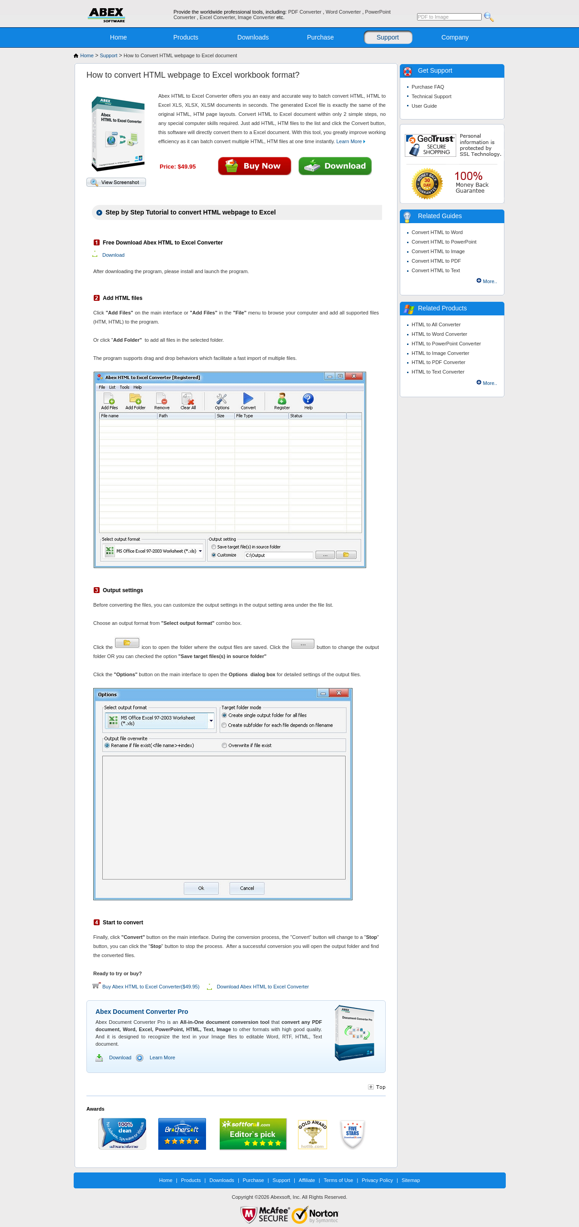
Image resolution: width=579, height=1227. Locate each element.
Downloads (253, 37)
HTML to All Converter (436, 324)
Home (118, 37)
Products (185, 37)
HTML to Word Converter (439, 334)
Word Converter (344, 12)
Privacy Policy (377, 1180)
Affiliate (307, 1180)
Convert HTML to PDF (436, 261)
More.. (490, 281)
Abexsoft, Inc (285, 1197)
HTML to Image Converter (440, 353)
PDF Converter (305, 12)
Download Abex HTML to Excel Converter (263, 986)
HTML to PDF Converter (438, 362)
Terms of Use (338, 1180)
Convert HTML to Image (438, 251)
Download (113, 255)
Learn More (350, 141)
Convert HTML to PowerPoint (444, 241)
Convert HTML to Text (436, 270)
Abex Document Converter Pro (142, 1011)
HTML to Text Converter (438, 371)
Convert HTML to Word (437, 232)
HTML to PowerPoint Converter (446, 343)
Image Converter (257, 17)
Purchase (320, 37)
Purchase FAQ (428, 87)
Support (388, 37)
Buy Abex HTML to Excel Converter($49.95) (151, 986)
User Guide (424, 106)
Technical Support (431, 96)
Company (455, 37)
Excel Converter (217, 17)
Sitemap (411, 1180)
